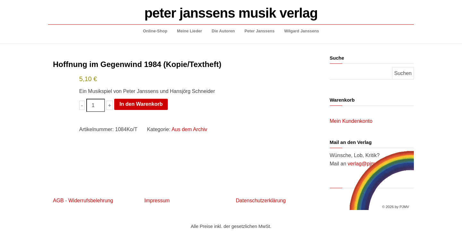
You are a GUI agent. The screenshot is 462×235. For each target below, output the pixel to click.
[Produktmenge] (95, 105)
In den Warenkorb (141, 104)
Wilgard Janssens (301, 31)
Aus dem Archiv (189, 129)
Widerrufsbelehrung (90, 200)
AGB (58, 200)
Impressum (157, 200)
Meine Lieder (189, 31)
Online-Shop (155, 31)
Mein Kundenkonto (351, 121)
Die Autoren (223, 31)
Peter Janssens (259, 31)
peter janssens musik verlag (231, 13)
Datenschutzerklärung (261, 200)
